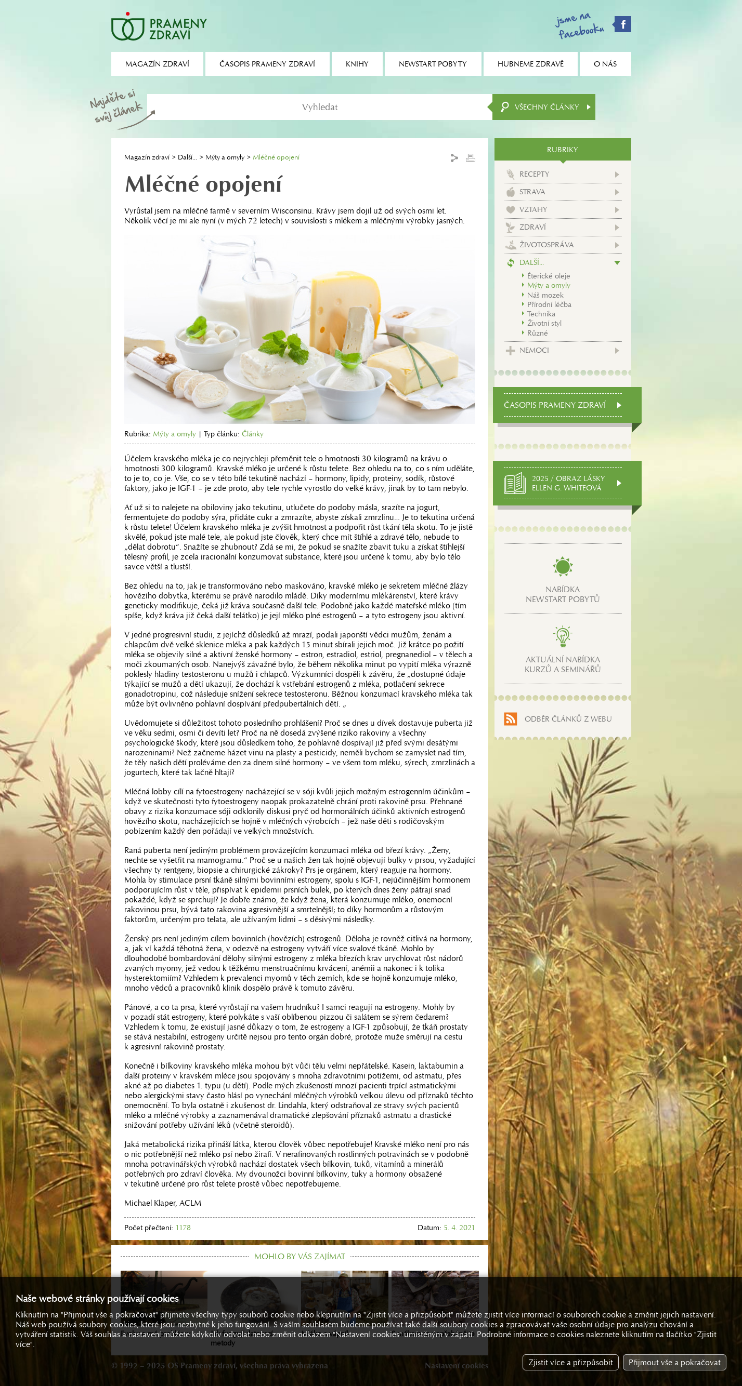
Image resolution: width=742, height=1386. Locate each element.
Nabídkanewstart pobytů (563, 594)
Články (253, 433)
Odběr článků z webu (568, 719)
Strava (532, 191)
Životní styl (544, 323)
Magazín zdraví (147, 157)
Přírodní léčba (549, 304)
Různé (537, 333)
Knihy (357, 64)
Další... (187, 157)
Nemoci (534, 350)
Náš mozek (545, 295)
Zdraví (532, 227)
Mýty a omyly (224, 157)
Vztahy (533, 209)
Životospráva (546, 244)
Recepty (534, 174)
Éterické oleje (548, 276)
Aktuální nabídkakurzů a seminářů (563, 664)
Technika (541, 313)
